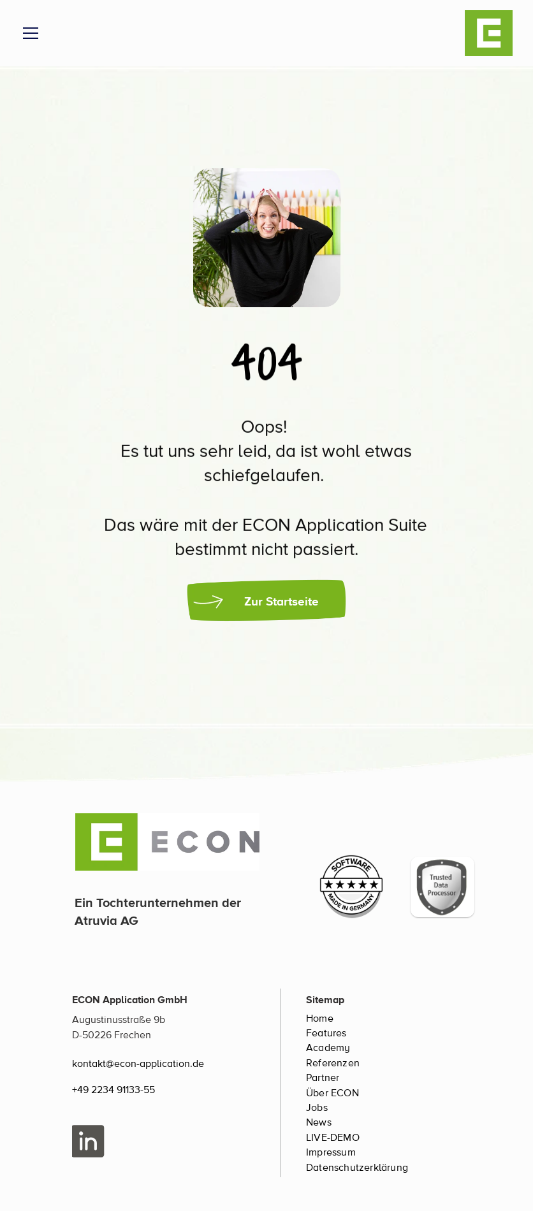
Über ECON (332, 1093)
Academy (328, 1048)
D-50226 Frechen (111, 1035)
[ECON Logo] (489, 33)
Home (319, 1018)
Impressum (331, 1152)
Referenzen (333, 1063)
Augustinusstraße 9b (118, 1020)
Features (326, 1033)
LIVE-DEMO (333, 1138)
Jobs (317, 1108)
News (319, 1122)
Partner (322, 1078)
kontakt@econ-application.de (138, 1064)
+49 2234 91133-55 (113, 1090)
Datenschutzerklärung (357, 1168)
